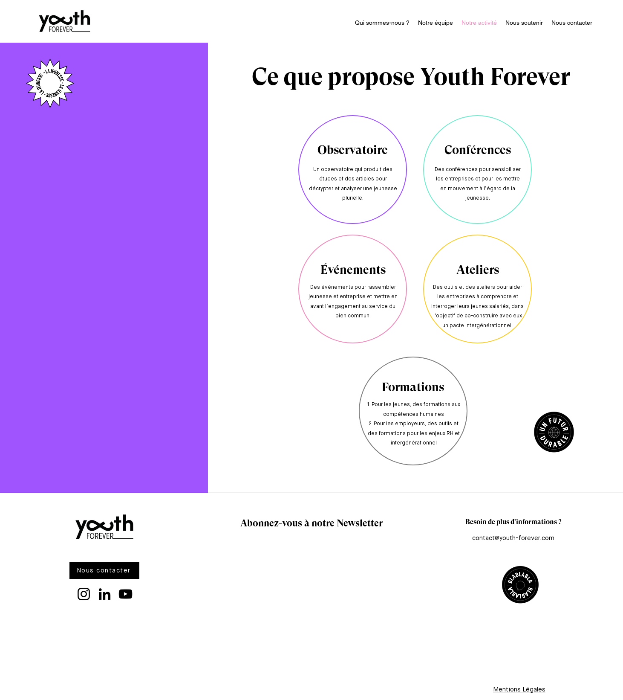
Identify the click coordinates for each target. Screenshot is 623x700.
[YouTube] (125, 594)
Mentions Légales (519, 689)
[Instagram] (83, 594)
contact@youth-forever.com (513, 538)
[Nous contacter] (104, 570)
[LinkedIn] (104, 594)
